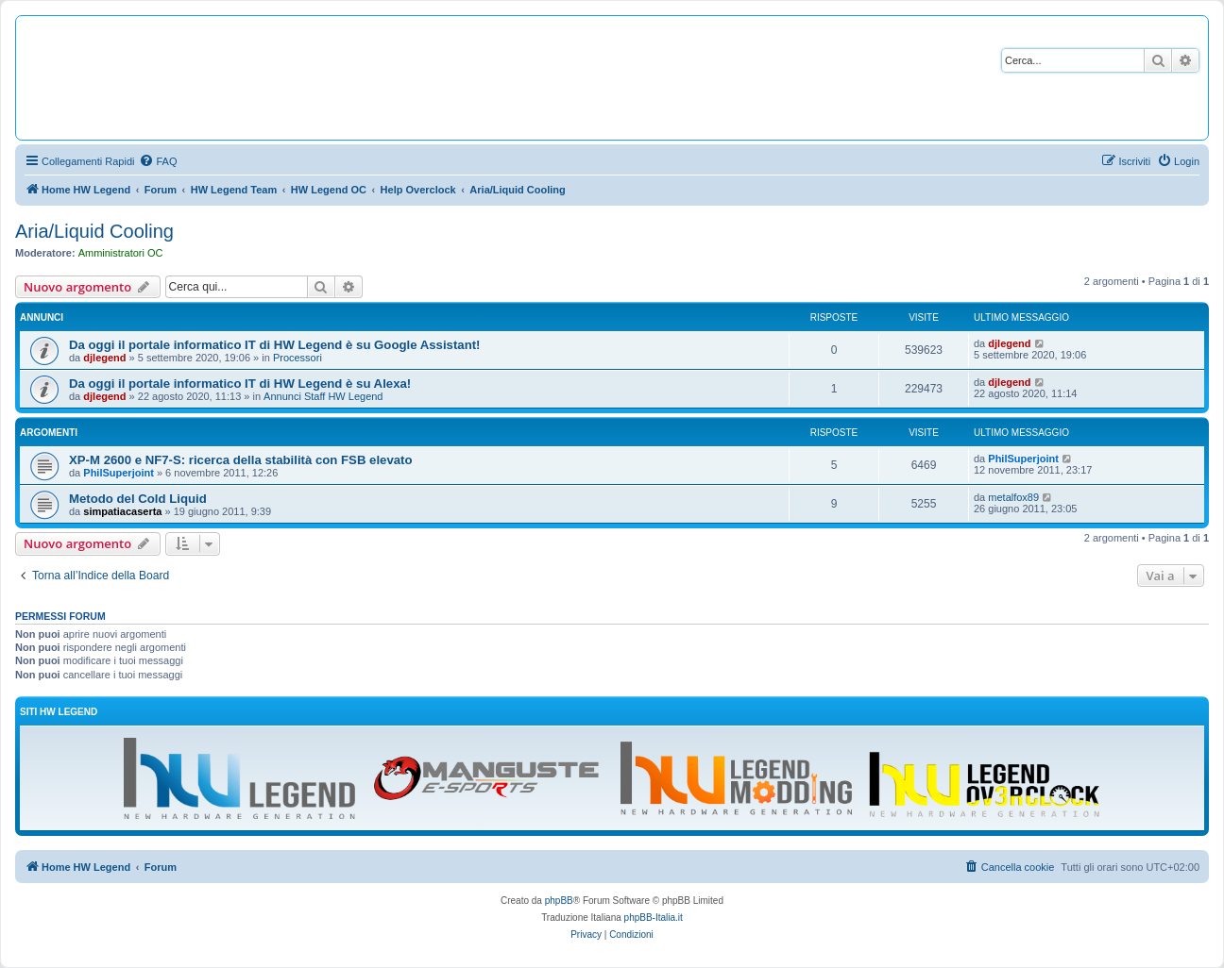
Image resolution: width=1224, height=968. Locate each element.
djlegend (104, 357)
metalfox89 (1013, 497)
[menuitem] (158, 161)
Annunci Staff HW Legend (323, 396)
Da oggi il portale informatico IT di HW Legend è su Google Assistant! (274, 345)
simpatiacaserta (122, 511)
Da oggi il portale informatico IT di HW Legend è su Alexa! (240, 383)
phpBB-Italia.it (653, 917)
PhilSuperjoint (118, 472)
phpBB (559, 900)
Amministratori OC (120, 253)
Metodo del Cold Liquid (138, 499)
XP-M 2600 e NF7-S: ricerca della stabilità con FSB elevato (241, 460)
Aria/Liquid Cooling (94, 231)
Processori (297, 357)
